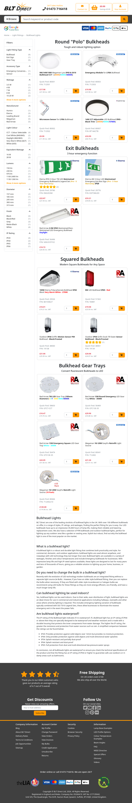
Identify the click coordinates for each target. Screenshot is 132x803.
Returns (45, 755)
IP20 (8, 238)
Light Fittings (17, 35)
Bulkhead (11, 54)
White (9, 227)
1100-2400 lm (12, 176)
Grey (9, 221)
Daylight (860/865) (14, 138)
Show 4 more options (16, 183)
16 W (9, 154)
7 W (8, 90)
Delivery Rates (22, 736)
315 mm (10, 205)
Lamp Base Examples (103, 728)
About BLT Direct (23, 732)
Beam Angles (99, 742)
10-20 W (10, 95)
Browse (11, 19)
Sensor (9, 73)
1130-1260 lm (12, 179)
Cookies (71, 728)
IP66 (8, 246)
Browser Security (75, 732)
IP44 (8, 240)
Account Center (49, 724)
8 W (8, 93)
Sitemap (19, 747)
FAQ (95, 746)
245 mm (10, 199)
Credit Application (49, 747)
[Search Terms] (71, 19)
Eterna (9, 113)
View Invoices (47, 740)
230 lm (9, 171)
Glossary (97, 758)
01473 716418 (55, 9)
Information (100, 724)
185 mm (10, 196)
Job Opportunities (23, 743)
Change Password (49, 732)
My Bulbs (46, 743)
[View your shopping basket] (100, 7)
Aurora (9, 110)
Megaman (11, 119)
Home (6, 35)
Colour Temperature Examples (102, 737)
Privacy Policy (73, 736)
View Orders (47, 736)
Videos (97, 762)
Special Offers (100, 754)
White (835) (11, 143)
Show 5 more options (16, 99)
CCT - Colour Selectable (16, 132)
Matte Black (12, 224)
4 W (8, 87)
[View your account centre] (120, 7)
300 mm (10, 202)
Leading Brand (13, 116)
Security (72, 724)
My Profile (46, 728)
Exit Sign (10, 57)
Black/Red (11, 218)
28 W (9, 157)
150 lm (9, 168)
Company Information (27, 724)
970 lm (9, 173)
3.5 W (9, 84)
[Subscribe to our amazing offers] (40, 707)
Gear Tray (11, 60)
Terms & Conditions (24, 740)
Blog (18, 728)
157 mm (10, 194)
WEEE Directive (100, 750)
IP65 (8, 243)
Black (9, 216)
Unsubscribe (47, 751)
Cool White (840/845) (16, 135)
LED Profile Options (102, 732)
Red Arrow (11, 121)
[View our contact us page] (82, 7)
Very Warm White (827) (16, 141)
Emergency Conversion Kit (17, 71)
